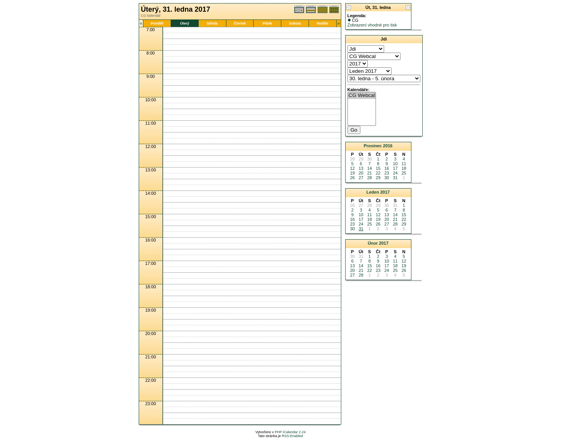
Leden (373, 192)
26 (352, 177)
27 (360, 177)
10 (395, 163)
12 (352, 168)
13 (360, 168)
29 (378, 177)
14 (369, 168)
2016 (387, 145)
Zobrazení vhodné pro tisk (372, 25)
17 (395, 168)
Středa (212, 23)
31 (395, 177)
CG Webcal (362, 95)
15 (378, 168)
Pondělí (157, 23)
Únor (373, 243)
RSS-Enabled (292, 436)
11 (403, 163)
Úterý (184, 23)
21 (369, 173)
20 (360, 173)
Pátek (267, 23)
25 (403, 173)
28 (369, 177)
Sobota (295, 23)
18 (403, 168)
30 (386, 177)
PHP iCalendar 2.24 (290, 432)
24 (395, 173)
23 (386, 173)
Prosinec (372, 145)
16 (386, 168)
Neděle (322, 23)
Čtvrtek (240, 23)
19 (352, 173)
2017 (385, 192)
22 (378, 173)
